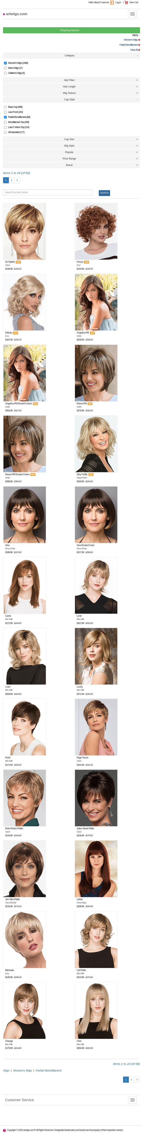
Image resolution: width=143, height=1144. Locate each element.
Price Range (69, 158)
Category (70, 55)
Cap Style (69, 99)
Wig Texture (69, 93)
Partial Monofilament (129, 44)
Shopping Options (69, 30)
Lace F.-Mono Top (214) (16, 127)
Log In (118, 2)
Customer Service (18, 1099)
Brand (69, 165)
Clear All (135, 49)
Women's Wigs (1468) (16, 63)
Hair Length (69, 86)
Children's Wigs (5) (14, 73)
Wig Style (69, 145)
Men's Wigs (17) (13, 68)
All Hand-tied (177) (14, 132)
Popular (69, 152)
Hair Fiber (69, 80)
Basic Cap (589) (13, 107)
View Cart (133, 2)
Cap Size (69, 139)
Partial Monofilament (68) (17, 117)
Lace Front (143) (13, 112)
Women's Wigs (132, 39)
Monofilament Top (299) (16, 122)
